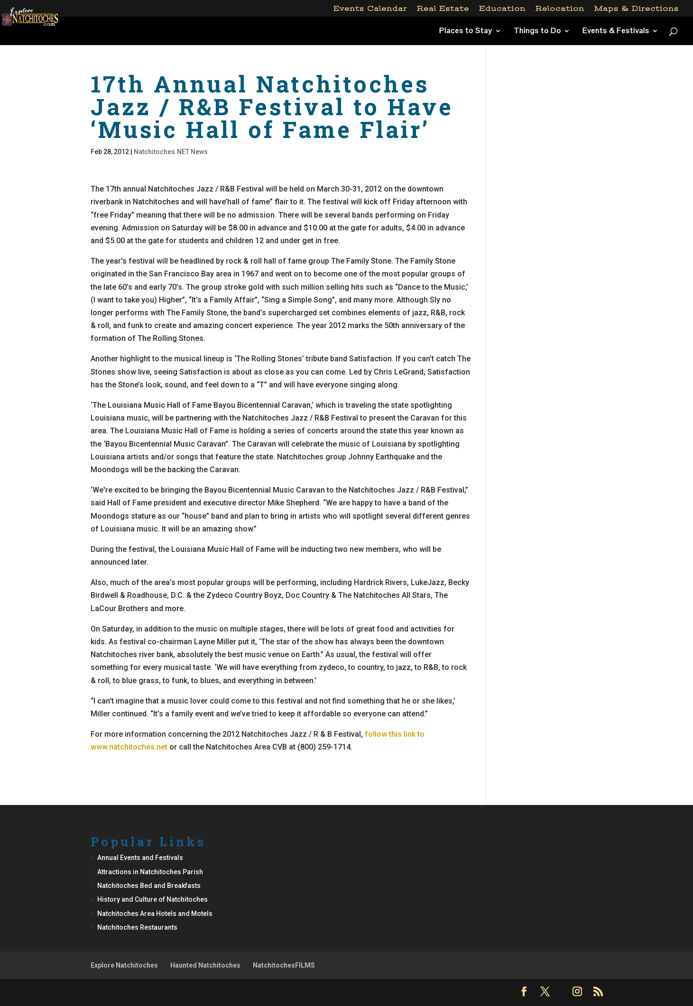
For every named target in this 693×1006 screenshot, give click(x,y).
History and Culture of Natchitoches (152, 899)
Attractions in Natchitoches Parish (150, 872)
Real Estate (443, 8)
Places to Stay (465, 31)
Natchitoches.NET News (171, 151)
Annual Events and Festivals (140, 857)
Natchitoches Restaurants (137, 927)
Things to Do (537, 31)
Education (502, 8)
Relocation (560, 8)
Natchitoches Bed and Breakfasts (149, 885)
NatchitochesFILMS (284, 965)
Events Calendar (370, 8)
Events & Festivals (615, 31)
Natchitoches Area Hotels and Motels (155, 913)
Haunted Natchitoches (205, 965)
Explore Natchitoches (124, 965)
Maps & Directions (636, 8)
